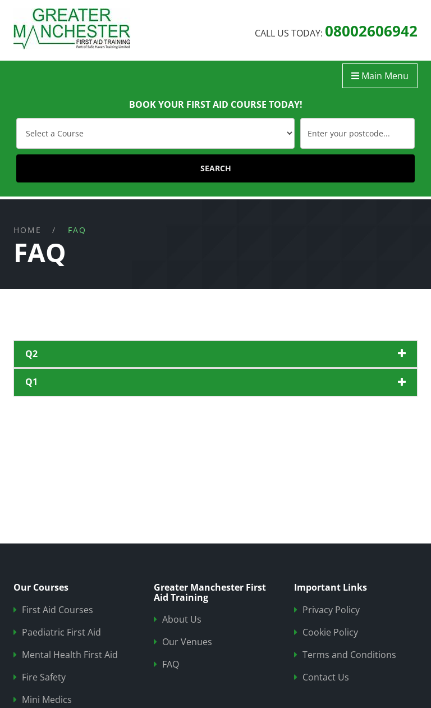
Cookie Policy (330, 632)
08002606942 (371, 31)
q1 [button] (31, 382)
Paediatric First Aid (61, 632)
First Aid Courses (57, 610)
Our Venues (187, 642)
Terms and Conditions (349, 655)
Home (27, 230)
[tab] (215, 354)
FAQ (170, 664)
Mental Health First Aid (70, 655)
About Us (181, 619)
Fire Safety (44, 677)
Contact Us (325, 677)
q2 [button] (31, 354)
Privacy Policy (331, 610)
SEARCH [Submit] (215, 168)
